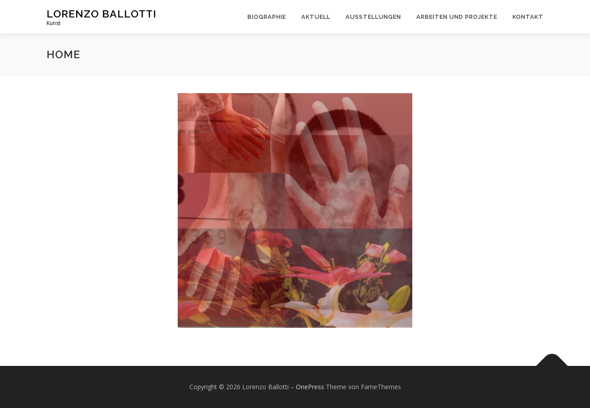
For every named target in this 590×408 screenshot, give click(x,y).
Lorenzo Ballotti (101, 14)
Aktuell (315, 16)
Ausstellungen (373, 16)
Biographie (267, 16)
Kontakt (528, 16)
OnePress (310, 386)
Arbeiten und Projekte (456, 16)
